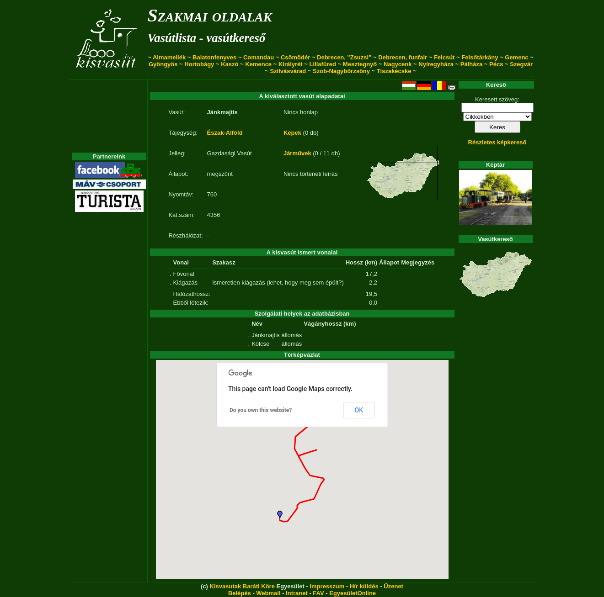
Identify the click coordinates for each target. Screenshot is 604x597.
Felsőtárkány (479, 57)
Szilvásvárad (288, 71)
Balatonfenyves (214, 57)
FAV (318, 593)
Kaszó (229, 64)
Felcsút (444, 57)
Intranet (297, 593)
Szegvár (521, 64)
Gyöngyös (163, 64)
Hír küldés (364, 586)
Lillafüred (323, 64)
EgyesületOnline (352, 593)
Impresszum (327, 586)
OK (359, 410)
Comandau (258, 57)
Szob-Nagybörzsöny (341, 71)
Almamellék (169, 57)
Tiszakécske (394, 71)
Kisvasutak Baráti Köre (242, 586)
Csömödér (295, 57)
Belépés (239, 593)
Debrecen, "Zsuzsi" (344, 57)
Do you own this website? (261, 410)
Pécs (496, 64)
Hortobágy (199, 64)
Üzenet (393, 586)
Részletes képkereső (497, 142)
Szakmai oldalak (210, 15)
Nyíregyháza (436, 64)
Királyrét (290, 64)
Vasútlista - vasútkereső (207, 38)
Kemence (258, 64)
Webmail (268, 593)
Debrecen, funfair (402, 57)
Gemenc (516, 57)
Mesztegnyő (360, 64)
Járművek (297, 153)
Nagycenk (398, 64)
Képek (292, 132)
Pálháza (471, 64)
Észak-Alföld (225, 132)
